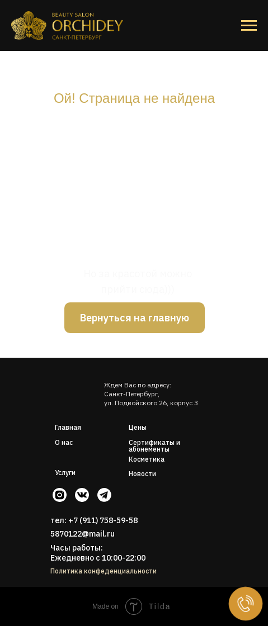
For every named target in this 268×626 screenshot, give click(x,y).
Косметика (146, 459)
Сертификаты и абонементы (154, 445)
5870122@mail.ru (82, 534)
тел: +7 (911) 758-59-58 (94, 520)
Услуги (65, 472)
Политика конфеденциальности (103, 571)
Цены (138, 427)
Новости (142, 474)
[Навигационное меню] (249, 25)
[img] (74, 386)
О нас (64, 442)
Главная (68, 427)
